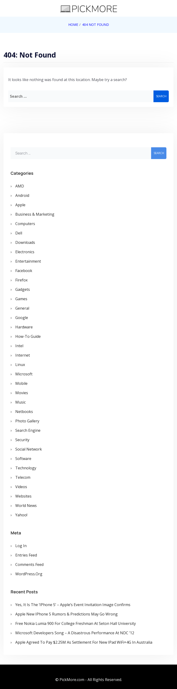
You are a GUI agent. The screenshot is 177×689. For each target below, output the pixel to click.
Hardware (24, 327)
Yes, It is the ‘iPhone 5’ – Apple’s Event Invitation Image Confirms (72, 604)
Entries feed (26, 555)
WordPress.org (28, 573)
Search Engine (27, 430)
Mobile (21, 383)
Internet (22, 355)
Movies (21, 392)
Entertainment (28, 261)
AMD (19, 186)
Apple (20, 204)
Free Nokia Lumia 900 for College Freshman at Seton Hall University (75, 623)
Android (22, 195)
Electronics (24, 251)
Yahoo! (21, 515)
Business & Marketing (34, 214)
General (22, 308)
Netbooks (24, 411)
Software (23, 458)
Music (20, 402)
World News (26, 505)
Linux (20, 364)
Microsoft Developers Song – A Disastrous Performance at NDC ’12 (74, 632)
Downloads (25, 242)
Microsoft (23, 374)
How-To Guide (28, 336)
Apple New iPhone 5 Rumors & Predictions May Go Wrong (66, 614)
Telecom (22, 477)
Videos (21, 486)
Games (21, 298)
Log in (21, 545)
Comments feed (29, 564)
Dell (18, 233)
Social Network (28, 449)
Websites (23, 496)
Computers (25, 223)
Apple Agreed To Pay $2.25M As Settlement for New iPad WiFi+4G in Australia (83, 642)
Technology (25, 468)
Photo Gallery (27, 421)
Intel (19, 345)
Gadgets (22, 289)
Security (22, 439)
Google (21, 317)
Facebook (23, 270)
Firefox (21, 280)
